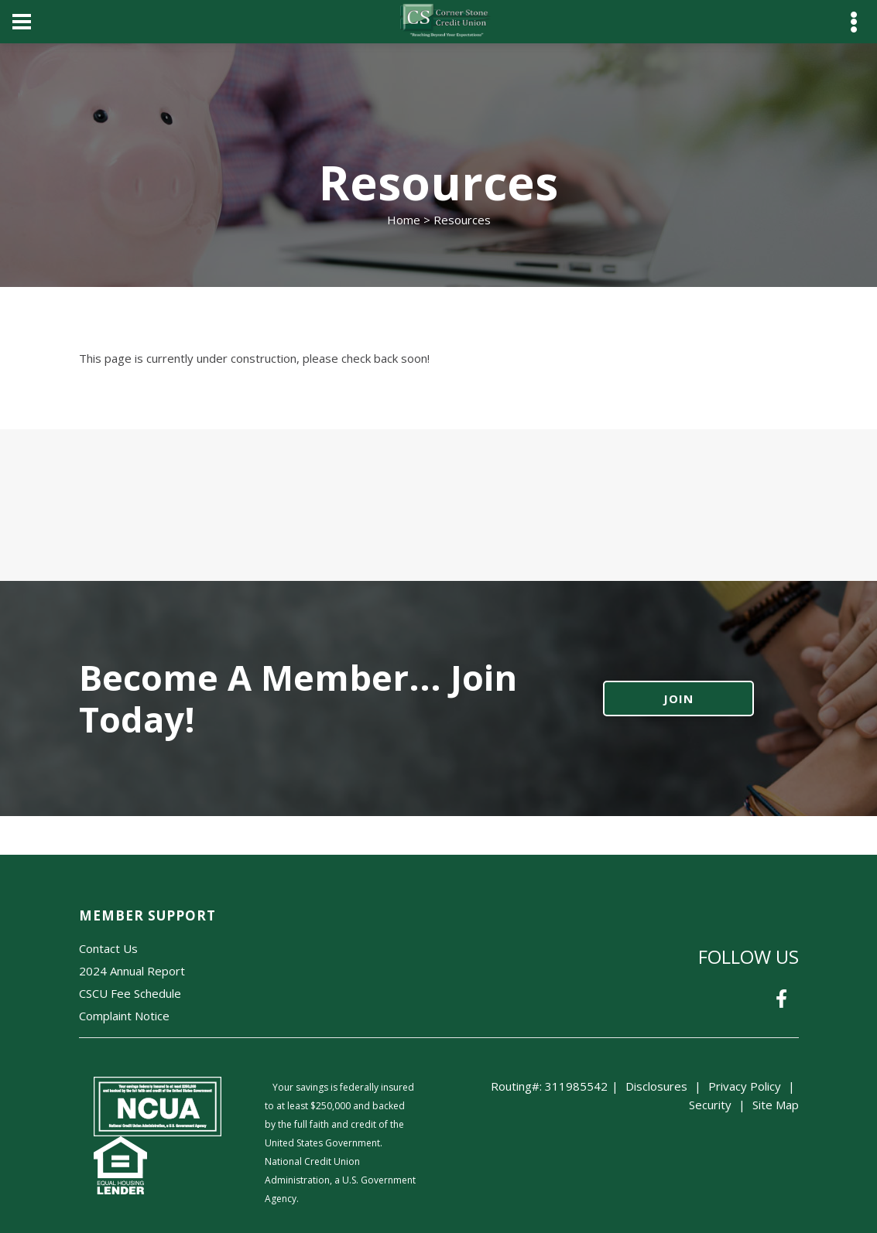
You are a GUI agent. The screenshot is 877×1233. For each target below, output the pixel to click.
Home (403, 219)
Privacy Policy (744, 1086)
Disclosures (656, 1086)
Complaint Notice (124, 1015)
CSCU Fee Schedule (130, 993)
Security (710, 1104)
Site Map (775, 1104)
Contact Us (108, 948)
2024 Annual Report (132, 971)
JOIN (678, 698)
